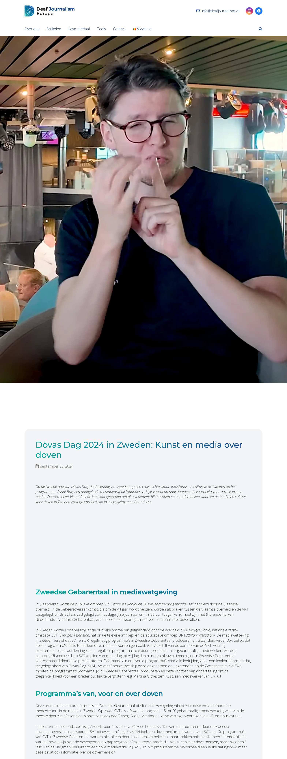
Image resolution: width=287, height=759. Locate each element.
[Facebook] (258, 11)
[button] (260, 29)
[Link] (49, 10)
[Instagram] (249, 11)
